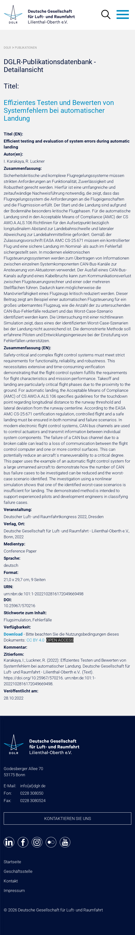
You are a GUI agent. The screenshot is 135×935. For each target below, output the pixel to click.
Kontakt (11, 880)
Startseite (12, 861)
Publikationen (26, 47)
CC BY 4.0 (35, 640)
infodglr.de (32, 785)
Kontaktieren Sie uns (67, 818)
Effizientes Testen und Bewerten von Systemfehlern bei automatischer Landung (59, 110)
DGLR (7, 47)
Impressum (14, 890)
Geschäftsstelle (18, 871)
